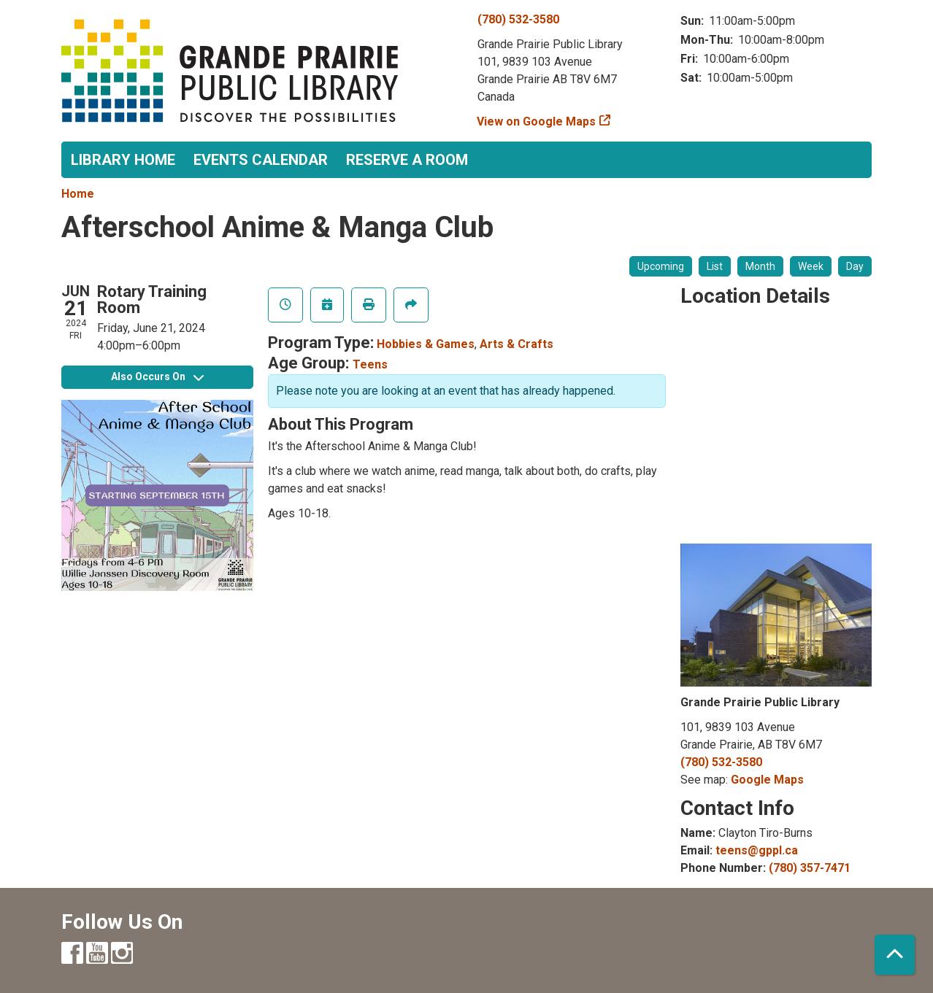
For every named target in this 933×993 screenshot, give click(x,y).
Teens (370, 364)
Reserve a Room (407, 160)
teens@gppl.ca (756, 850)
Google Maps (767, 780)
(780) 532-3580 (518, 19)
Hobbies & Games (426, 344)
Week (810, 266)
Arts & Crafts (516, 344)
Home (77, 194)
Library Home (123, 160)
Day (855, 266)
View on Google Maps (536, 121)
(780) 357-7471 (810, 868)
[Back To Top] (895, 955)
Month (760, 266)
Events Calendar (260, 160)
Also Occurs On (157, 376)
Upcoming (660, 266)
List (715, 266)
